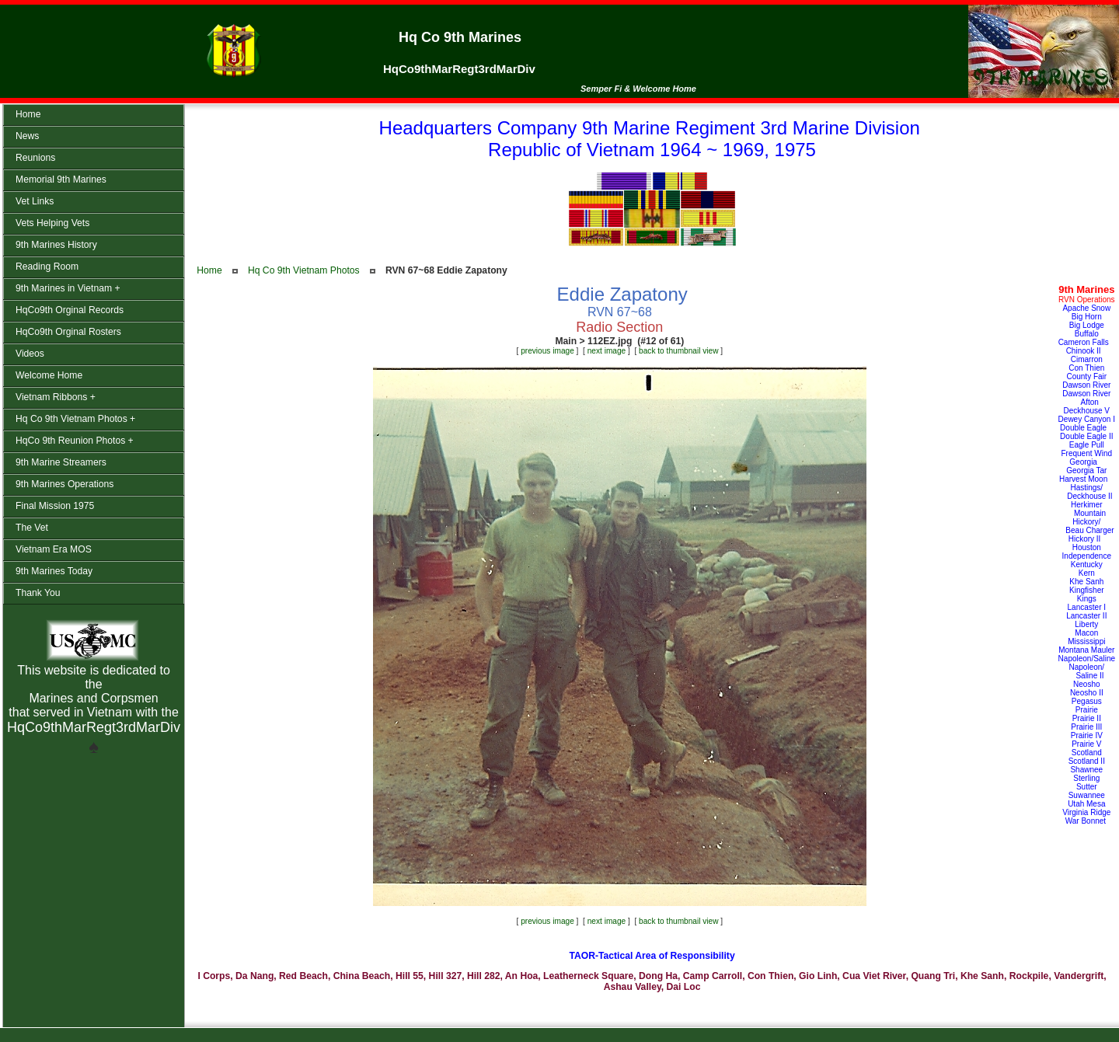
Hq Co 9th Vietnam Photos (304, 270)
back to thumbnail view (678, 351)
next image (606, 351)
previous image (547, 351)
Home (209, 270)
